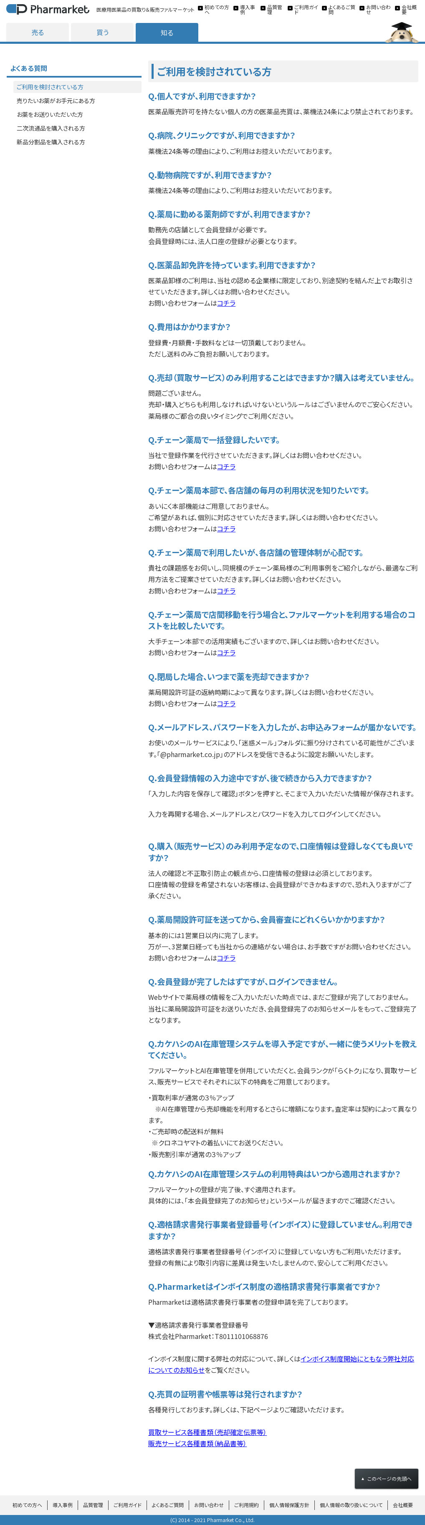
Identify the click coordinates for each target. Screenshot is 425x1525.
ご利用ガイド (128, 1504)
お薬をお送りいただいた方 (50, 114)
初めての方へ (27, 1504)
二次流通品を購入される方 (51, 128)
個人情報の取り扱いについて (351, 1504)
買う (102, 32)
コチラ (226, 303)
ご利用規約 (246, 1504)
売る (37, 32)
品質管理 (93, 1504)
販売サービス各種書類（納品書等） (197, 1443)
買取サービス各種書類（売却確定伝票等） (207, 1432)
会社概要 (403, 1504)
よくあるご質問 (168, 1504)
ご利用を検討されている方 (50, 87)
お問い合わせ (209, 1504)
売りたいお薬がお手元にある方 (56, 100)
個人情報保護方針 (289, 1504)
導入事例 (63, 1504)
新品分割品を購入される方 (51, 142)
